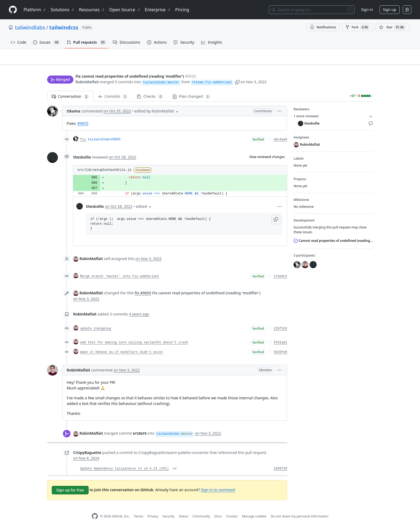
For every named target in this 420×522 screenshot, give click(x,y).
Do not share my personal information (300, 508)
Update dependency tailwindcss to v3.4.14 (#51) (124, 460)
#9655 (82, 115)
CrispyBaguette (87, 444)
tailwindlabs (30, 27)
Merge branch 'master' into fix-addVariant (119, 268)
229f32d (280, 320)
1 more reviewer (333, 108)
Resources (92, 10)
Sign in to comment (218, 481)
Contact (232, 508)
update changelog (95, 320)
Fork (357, 27)
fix (83, 131)
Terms (138, 508)
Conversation (70, 88)
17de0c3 (280, 268)
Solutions (63, 10)
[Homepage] (13, 9)
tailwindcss (63, 27)
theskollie (82, 148)
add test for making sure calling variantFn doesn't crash (134, 334)
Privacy (153, 508)
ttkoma (73, 102)
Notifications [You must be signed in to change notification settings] (323, 27)
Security (169, 508)
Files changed (191, 88)
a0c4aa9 (280, 131)
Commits (113, 88)
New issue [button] (356, 60)
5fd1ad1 (280, 334)
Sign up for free (70, 481)
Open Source (125, 10)
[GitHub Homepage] (95, 508)
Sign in (367, 9)
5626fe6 (280, 344)
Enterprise (158, 10)
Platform (35, 10)
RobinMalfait (87, 71)
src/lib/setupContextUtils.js (104, 162)
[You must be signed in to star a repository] (392, 27)
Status (183, 508)
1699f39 (280, 460)
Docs (218, 508)
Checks (150, 88)
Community (201, 508)
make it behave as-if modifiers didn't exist (121, 344)
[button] (237, 71)
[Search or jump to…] (311, 10)
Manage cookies (254, 508)
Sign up (389, 9)
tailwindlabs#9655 (104, 131)
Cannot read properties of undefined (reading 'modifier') (333, 232)
